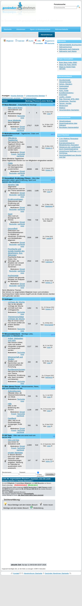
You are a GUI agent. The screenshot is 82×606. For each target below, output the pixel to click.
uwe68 (48, 238)
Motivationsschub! (12, 133)
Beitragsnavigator (30, 98)
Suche (30, 41)
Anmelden (38, 43)
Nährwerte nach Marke (68, 51)
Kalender (19, 41)
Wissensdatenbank (12, 334)
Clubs (10, 163)
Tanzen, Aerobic (65, 103)
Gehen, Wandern (65, 84)
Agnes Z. (48, 148)
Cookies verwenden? (40, 474)
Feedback (12, 418)
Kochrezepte (13, 276)
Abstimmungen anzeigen (11, 98)
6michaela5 (48, 325)
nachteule (20, 130)
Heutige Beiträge (17, 96)
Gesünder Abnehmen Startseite (57, 573)
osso (22, 118)
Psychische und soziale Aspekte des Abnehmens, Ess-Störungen (16, 252)
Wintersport (63, 106)
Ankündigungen (14, 391)
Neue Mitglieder (14, 120)
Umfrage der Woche (16, 302)
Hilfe (38, 41)
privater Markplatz (15, 453)
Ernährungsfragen (15, 199)
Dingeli (22, 127)
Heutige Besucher (24, 481)
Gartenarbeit (64, 86)
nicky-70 (49, 461)
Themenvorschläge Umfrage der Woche (16, 318)
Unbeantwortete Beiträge (35, 96)
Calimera (48, 262)
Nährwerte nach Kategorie (69, 49)
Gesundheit (13, 229)
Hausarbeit (63, 88)
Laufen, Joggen (65, 97)
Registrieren (48, 41)
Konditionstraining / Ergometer (66, 94)
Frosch (14, 128)
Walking (62, 108)
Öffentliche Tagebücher (13, 139)
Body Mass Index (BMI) (68, 62)
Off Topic (8, 435)
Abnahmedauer (65, 121)
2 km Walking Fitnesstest (68, 139)
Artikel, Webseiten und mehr (15, 339)
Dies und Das (13, 440)
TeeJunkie (21, 116)
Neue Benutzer (11, 105)
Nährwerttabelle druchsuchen (70, 45)
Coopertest (63, 141)
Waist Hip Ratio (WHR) (68, 65)
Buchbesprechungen (16, 369)
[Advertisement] (24, 70)
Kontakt (16, 573)
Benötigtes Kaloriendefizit (69, 127)
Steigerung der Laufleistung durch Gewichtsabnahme (69, 148)
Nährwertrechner (65, 47)
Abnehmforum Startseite (33, 573)
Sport (10, 214)
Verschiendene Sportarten (69, 110)
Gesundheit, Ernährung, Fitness (18, 178)
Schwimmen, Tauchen (67, 101)
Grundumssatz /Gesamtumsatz (65, 81)
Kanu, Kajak (63, 91)
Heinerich (48, 377)
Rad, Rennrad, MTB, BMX (69, 99)
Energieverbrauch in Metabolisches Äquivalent (69, 144)
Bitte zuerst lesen (15, 108)
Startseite (49, 43)
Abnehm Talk (13, 185)
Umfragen (9, 299)
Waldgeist (49, 206)
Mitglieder (9, 41)
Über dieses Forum (12, 386)
